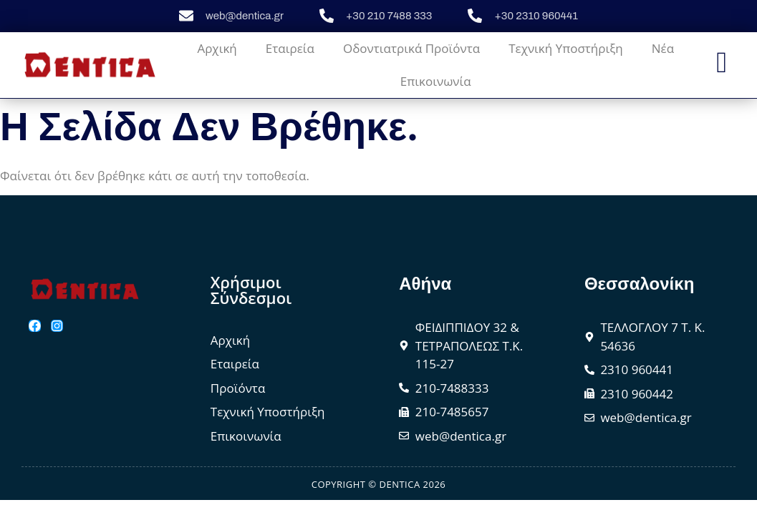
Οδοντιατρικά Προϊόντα (411, 48)
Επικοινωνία (435, 81)
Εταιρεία (290, 48)
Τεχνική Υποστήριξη (565, 48)
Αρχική (216, 48)
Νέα (663, 48)
